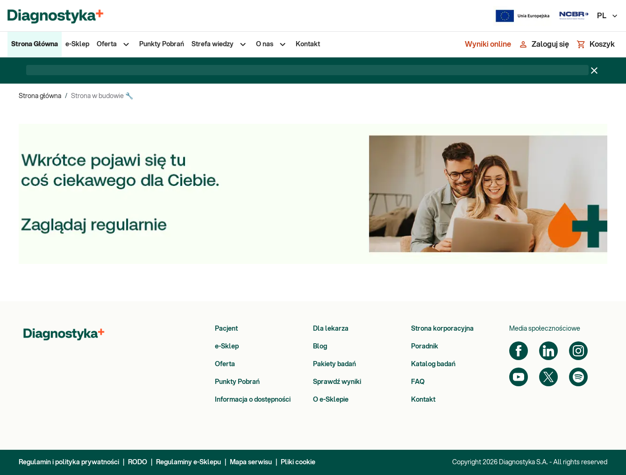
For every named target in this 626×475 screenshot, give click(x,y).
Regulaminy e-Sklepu (188, 462)
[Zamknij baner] (594, 70)
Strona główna (40, 96)
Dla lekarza (331, 329)
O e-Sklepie (331, 400)
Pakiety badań (334, 364)
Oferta (225, 364)
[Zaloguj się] (544, 44)
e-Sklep (227, 346)
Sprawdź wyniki (337, 382)
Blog (320, 346)
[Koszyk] (596, 44)
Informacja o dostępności (253, 400)
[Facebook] (518, 350)
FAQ (418, 382)
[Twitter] (548, 377)
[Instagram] (578, 350)
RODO (137, 462)
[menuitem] (34, 44)
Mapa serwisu (251, 462)
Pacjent (226, 329)
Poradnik (424, 346)
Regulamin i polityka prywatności (69, 462)
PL (608, 16)
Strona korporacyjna (442, 329)
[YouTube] (518, 377)
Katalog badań (433, 364)
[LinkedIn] (548, 350)
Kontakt (423, 400)
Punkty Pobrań (237, 382)
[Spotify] (578, 377)
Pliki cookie (298, 462)
